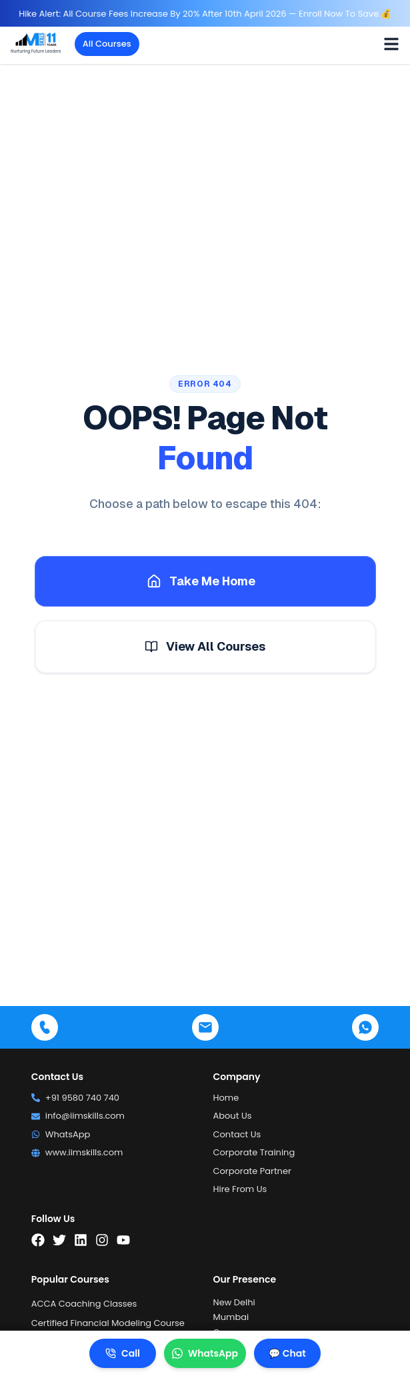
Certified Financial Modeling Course (108, 1323)
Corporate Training (254, 1152)
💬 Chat (287, 1353)
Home (226, 1097)
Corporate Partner (252, 1171)
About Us (232, 1115)
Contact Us (237, 1134)
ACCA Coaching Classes (84, 1303)
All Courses (107, 43)
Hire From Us (240, 1189)
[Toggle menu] (391, 44)
